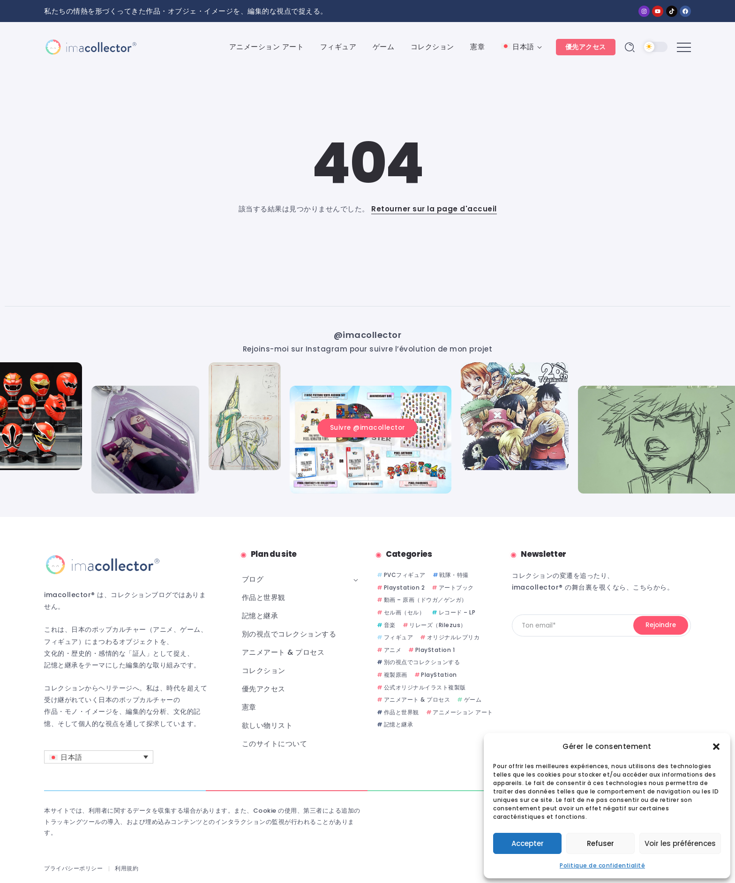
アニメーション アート (463, 712)
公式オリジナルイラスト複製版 (425, 687)
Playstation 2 (404, 587)
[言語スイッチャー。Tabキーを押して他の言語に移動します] (98, 756)
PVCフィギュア (405, 575)
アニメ (393, 650)
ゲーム (473, 699)
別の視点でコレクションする (422, 662)
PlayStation (439, 675)
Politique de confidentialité (602, 865)
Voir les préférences (680, 843)
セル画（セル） (404, 612)
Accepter (527, 843)
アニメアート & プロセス (417, 699)
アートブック (456, 587)
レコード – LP (457, 612)
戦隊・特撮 (454, 575)
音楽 (390, 625)
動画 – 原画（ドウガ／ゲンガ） (425, 600)
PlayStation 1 (435, 650)
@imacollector (368, 335)
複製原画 (395, 675)
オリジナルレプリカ (453, 637)
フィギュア (398, 637)
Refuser (600, 843)
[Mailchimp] (660, 625)
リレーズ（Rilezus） (437, 625)
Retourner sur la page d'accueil (434, 209)
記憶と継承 (398, 724)
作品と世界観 (401, 712)
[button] (716, 746)
